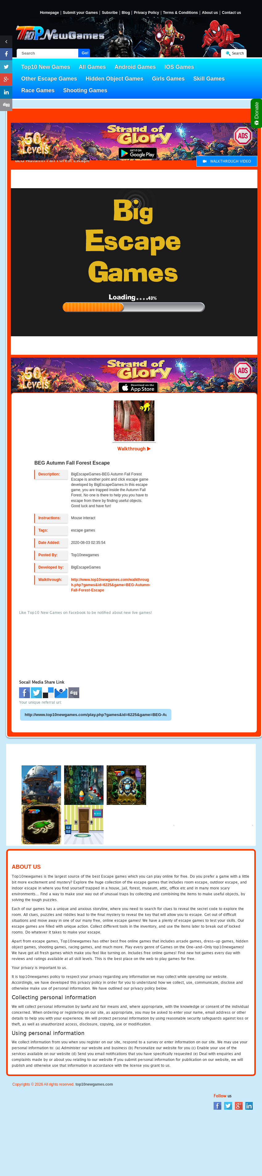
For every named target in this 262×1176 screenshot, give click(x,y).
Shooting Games (85, 90)
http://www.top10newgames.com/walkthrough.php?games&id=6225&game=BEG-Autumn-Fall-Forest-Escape (110, 585)
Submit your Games (80, 13)
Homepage (49, 13)
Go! (85, 53)
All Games (92, 67)
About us (210, 13)
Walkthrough (134, 448)
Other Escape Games (49, 79)
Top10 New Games (45, 67)
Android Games (135, 67)
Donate (257, 113)
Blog (126, 13)
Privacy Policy (146, 13)
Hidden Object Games (114, 79)
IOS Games (179, 67)
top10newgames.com (94, 1084)
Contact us (231, 13)
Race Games (38, 90)
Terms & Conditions (180, 13)
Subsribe (109, 13)
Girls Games (168, 79)
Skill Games (209, 79)
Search (238, 53)
